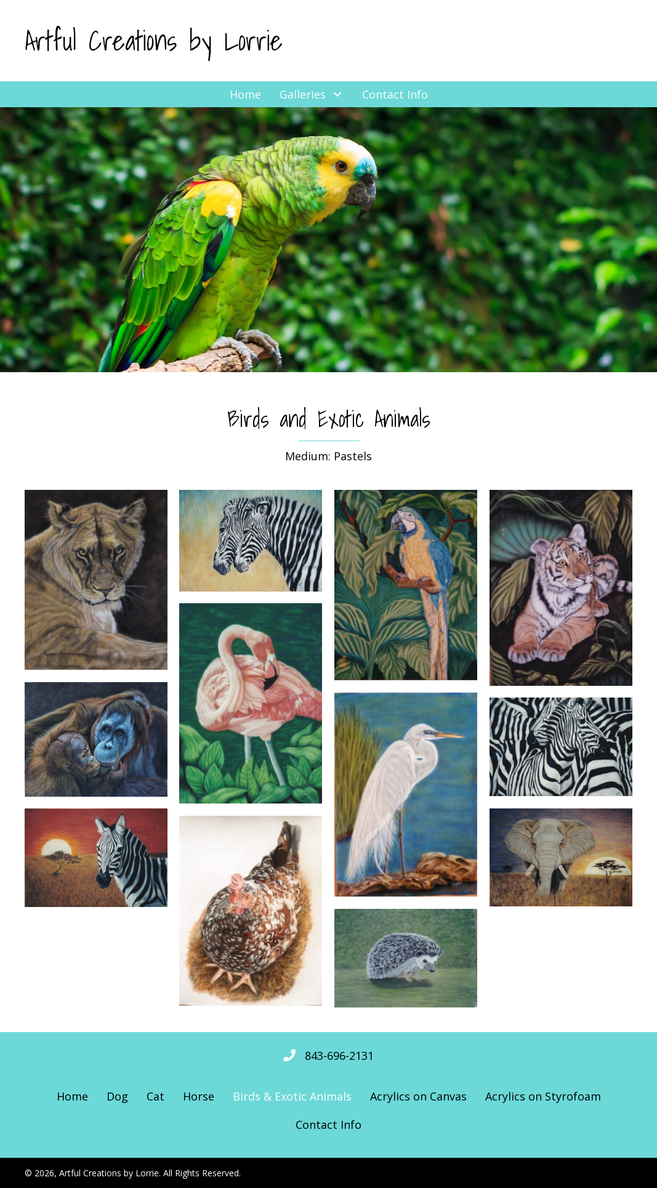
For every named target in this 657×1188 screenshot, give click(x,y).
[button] (142, 94)
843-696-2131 (339, 1055)
